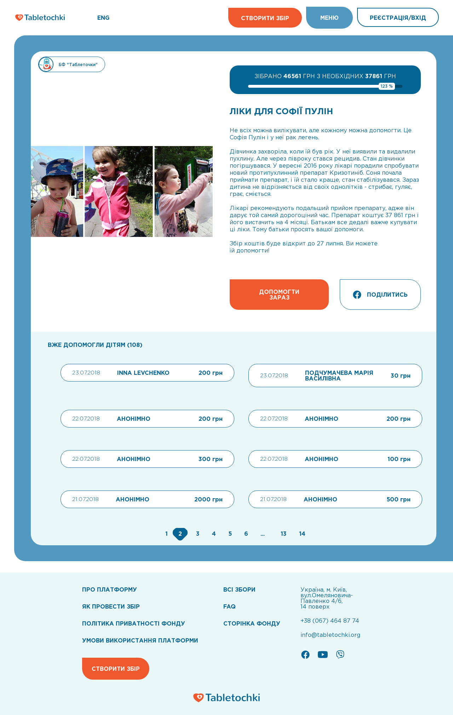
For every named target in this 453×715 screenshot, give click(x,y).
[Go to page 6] (245, 533)
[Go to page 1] (165, 533)
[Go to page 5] (229, 533)
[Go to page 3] (197, 533)
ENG (103, 18)
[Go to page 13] (283, 533)
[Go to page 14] (300, 533)
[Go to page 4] (213, 533)
